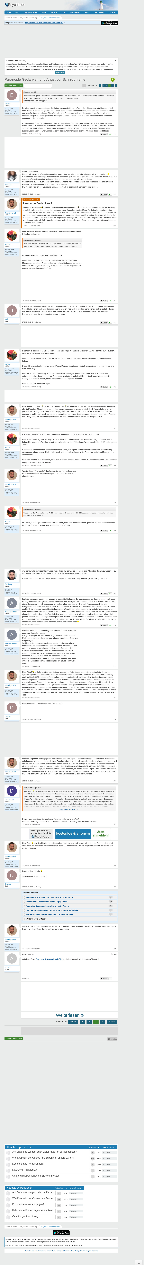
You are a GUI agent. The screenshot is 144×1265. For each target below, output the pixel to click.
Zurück (73, 1022)
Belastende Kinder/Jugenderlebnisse (32, 1210)
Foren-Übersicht (11, 1227)
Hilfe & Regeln (75, 12)
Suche (44, 12)
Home (9, 12)
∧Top (138, 1262)
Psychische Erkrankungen (29, 1227)
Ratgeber (54, 12)
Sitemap (95, 1251)
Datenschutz (51, 1251)
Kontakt (27, 1251)
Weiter (112, 1022)
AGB (72, 1251)
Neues (17, 12)
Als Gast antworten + (13, 85)
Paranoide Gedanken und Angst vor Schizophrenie (44, 79)
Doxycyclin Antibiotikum (25, 1169)
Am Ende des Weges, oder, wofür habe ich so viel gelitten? (44, 1151)
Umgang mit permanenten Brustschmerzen (35, 1175)
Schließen (60, 73)
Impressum (42, 1251)
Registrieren (99, 12)
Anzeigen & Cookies (63, 1251)
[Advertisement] (70, 551)
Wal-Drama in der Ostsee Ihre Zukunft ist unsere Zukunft (43, 1157)
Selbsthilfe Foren (31, 12)
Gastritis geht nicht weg (25, 1216)
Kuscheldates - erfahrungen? (28, 1163)
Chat (63, 12)
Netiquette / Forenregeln (83, 1251)
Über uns (34, 1251)
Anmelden (112, 12)
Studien (87, 12)
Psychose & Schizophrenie (50, 1227)
